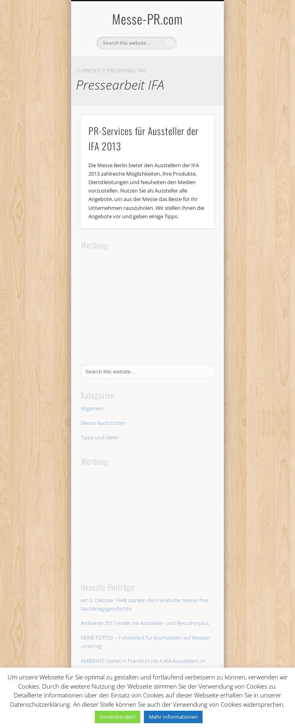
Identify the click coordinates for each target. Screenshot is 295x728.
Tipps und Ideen (100, 437)
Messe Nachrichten (103, 423)
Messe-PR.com (147, 18)
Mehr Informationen (173, 716)
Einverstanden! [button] (117, 716)
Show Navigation (194, 72)
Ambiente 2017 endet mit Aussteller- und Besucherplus (145, 623)
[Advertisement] (141, 301)
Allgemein (92, 408)
